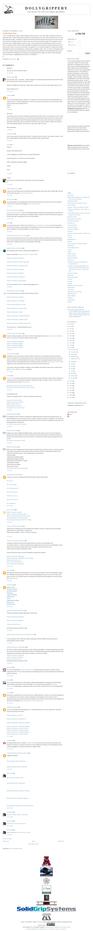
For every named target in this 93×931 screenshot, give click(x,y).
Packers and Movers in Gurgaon (15, 297)
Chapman (70, 231)
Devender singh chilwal (13, 474)
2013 (70, 383)
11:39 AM (10, 73)
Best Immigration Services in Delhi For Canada (19, 519)
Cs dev (8, 692)
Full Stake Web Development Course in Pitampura (20, 805)
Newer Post (6, 841)
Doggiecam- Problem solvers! (75, 285)
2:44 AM (9, 835)
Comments (72, 45)
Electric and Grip (71, 256)
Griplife (69, 251)
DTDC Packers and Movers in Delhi (16, 304)
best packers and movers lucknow (16, 407)
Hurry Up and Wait (72, 273)
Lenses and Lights (72, 227)
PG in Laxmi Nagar (12, 484)
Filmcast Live (70, 223)
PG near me (10, 481)
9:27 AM (9, 195)
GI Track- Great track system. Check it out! (78, 233)
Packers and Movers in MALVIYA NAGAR (18, 730)
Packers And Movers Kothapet (15, 343)
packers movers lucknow (13, 404)
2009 (70, 392)
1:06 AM (9, 522)
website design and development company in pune (20, 634)
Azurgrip (70, 414)
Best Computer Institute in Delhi (15, 777)
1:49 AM (9, 769)
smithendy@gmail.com (13, 188)
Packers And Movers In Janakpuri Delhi (17, 265)
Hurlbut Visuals (71, 205)
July (72, 364)
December (74, 349)
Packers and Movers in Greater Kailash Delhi (18, 323)
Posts (70, 42)
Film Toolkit (70, 195)
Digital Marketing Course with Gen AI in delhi (18, 832)
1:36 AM (9, 206)
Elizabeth (9, 667)
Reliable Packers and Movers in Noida (17, 235)
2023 (70, 331)
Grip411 (69, 235)
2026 (70, 324)
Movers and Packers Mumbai (14, 562)
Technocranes (71, 287)
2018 (70, 340)
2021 (70, 333)
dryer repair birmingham (34, 203)
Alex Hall (9, 570)
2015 (70, 347)
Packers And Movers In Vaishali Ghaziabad (18, 315)
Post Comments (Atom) (16, 848)
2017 (70, 343)
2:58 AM (9, 286)
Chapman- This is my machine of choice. (78, 207)
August (73, 361)
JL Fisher (69, 237)
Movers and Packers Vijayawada (15, 563)
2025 (70, 326)
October (73, 354)
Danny (8, 680)
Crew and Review (72, 225)
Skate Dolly (70, 289)
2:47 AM (9, 536)
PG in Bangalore (11, 503)
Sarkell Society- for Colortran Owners (77, 203)
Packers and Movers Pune (14, 624)
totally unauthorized (72, 277)
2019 (70, 338)
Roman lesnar (10, 199)
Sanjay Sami (10, 133)
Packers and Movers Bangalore (15, 620)
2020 (70, 336)
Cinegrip (69, 283)
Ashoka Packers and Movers (14, 333)
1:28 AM (9, 129)
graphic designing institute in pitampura (17, 766)
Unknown (9, 95)
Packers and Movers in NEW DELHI (16, 719)
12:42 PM (10, 688)
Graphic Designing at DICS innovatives (17, 753)
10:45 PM (10, 826)
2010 (70, 390)
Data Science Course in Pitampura (16, 783)
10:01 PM (10, 505)
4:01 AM (9, 390)
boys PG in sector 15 (12, 499)
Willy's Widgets (71, 295)
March (72, 373)
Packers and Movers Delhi (14, 210)
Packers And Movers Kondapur (15, 347)
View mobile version (33, 844)
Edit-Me (69, 302)
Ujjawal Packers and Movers (14, 248)
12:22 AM (10, 703)
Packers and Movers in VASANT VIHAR (17, 728)
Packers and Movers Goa (13, 560)
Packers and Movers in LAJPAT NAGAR (17, 734)
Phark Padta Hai (22, 369)
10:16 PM (10, 676)
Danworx (69, 241)
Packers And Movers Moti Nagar (15, 341)
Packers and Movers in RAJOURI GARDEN (18, 726)
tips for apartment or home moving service (32, 700)
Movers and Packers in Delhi (40, 225)
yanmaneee (10, 584)
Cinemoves (70, 260)
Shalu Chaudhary (11, 353)
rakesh (8, 375)
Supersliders (70, 245)
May (72, 368)
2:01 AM (9, 426)
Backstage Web (71, 293)
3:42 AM (9, 231)
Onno (8, 144)
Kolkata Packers (13, 578)
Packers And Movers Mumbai (14, 526)
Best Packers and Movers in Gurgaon (16, 424)
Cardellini (69, 297)
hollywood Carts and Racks (74, 291)
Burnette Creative (72, 217)
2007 (70, 397)
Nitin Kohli (9, 773)
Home (33, 841)
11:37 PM (10, 218)
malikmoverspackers (12, 707)
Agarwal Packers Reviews (53, 361)
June (72, 366)
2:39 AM (9, 349)
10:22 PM (10, 566)
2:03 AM (9, 443)
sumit (8, 223)
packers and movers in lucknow (15, 402)
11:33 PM (10, 371)
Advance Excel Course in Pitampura (16, 823)
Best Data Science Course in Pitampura (17, 814)
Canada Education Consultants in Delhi (17, 518)
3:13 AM (9, 410)
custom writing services (26, 193)
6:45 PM (9, 109)
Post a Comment (7, 838)
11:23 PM (10, 736)
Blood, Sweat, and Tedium (74, 219)
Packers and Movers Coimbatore (15, 540)
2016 (70, 345)
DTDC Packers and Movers (14, 291)
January (73, 378)
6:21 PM (9, 140)
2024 (70, 328)
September (74, 356)
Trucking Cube (10, 378)
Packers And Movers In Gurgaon (15, 269)
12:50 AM (10, 749)
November (74, 352)
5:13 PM (9, 184)
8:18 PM (9, 630)
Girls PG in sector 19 (12, 492)
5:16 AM (9, 244)
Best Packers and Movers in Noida (16, 440)
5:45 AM (9, 580)
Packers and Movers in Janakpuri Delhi (17, 319)
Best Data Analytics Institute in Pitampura (17, 798)
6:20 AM (9, 606)
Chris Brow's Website (73, 229)
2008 (70, 395)
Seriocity (69, 281)
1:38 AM (9, 173)
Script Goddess (71, 253)
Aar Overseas (10, 509)
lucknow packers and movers (14, 405)
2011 (70, 388)
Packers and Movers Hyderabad (15, 556)
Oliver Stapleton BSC (73, 247)
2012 (70, 385)
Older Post (61, 841)
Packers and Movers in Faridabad (15, 301)
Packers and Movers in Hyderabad (16, 647)
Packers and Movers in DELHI (15, 715)
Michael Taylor (10, 77)
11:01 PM (10, 817)
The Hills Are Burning (73, 221)
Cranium (69, 249)
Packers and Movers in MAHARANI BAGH (18, 732)
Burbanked (70, 275)
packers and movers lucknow (14, 400)
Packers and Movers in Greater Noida (17, 308)
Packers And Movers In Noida (14, 312)
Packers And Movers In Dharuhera (16, 277)
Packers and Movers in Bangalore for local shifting (20, 558)
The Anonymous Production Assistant (77, 243)
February (73, 375)
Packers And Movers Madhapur (15, 345)
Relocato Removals (12, 414)
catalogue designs (31, 743)
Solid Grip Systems (72, 258)
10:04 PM (10, 808)
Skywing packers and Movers (14, 212)
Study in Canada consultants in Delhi (16, 514)
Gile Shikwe (12, 369)
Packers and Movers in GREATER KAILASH (18, 722)
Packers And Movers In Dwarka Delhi (28, 254)
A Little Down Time (75, 358)
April (72, 371)
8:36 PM (9, 663)
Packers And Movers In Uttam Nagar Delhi (18, 262)
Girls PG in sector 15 (12, 495)
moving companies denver (27, 669)
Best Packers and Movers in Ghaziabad (17, 468)
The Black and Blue (72, 201)
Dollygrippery (46, 8)
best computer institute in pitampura (16, 761)
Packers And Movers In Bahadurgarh (16, 280)
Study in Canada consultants (14, 512)
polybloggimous (71, 239)
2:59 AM (9, 329)
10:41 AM (10, 91)
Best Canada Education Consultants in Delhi (18, 516)
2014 (70, 381)
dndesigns (9, 740)
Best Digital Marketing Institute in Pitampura (18, 790)
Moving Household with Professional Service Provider (21, 387)
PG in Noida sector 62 (12, 488)
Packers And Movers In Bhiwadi (15, 258)
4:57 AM (9, 643)
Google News (71, 300)
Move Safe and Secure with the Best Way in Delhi (20, 385)
